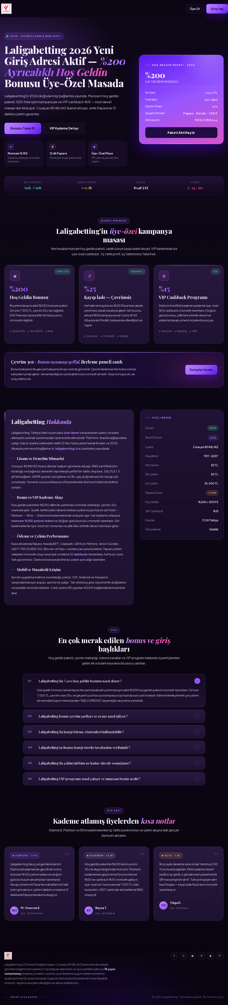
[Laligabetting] (6, 9)
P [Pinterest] (220, 955)
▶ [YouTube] (211, 955)
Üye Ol (195, 8)
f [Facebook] (174, 955)
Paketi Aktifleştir (181, 132)
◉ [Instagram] (192, 955)
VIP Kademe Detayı (64, 128)
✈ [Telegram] (201, 955)
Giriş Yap (217, 8)
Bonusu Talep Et (22, 128)
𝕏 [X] (183, 955)
